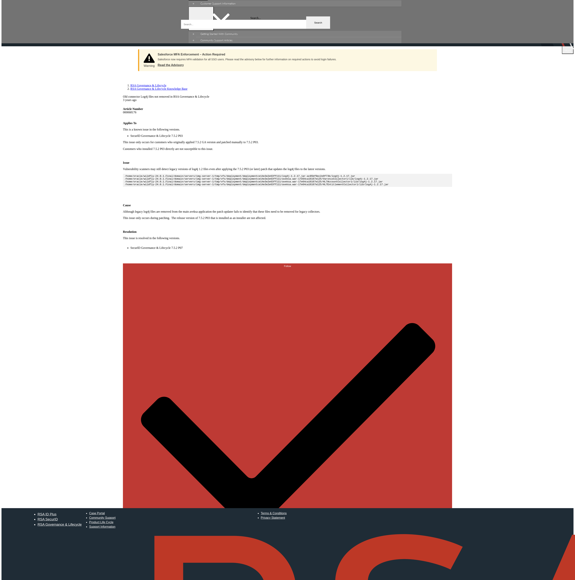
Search (318, 22)
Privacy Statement (273, 520)
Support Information (102, 529)
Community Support (102, 520)
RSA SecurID (48, 521)
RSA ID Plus (47, 516)
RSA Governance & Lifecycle (60, 527)
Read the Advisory (171, 65)
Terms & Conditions (274, 515)
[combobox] (255, 24)
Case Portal (97, 515)
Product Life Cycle (101, 524)
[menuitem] (298, 3)
